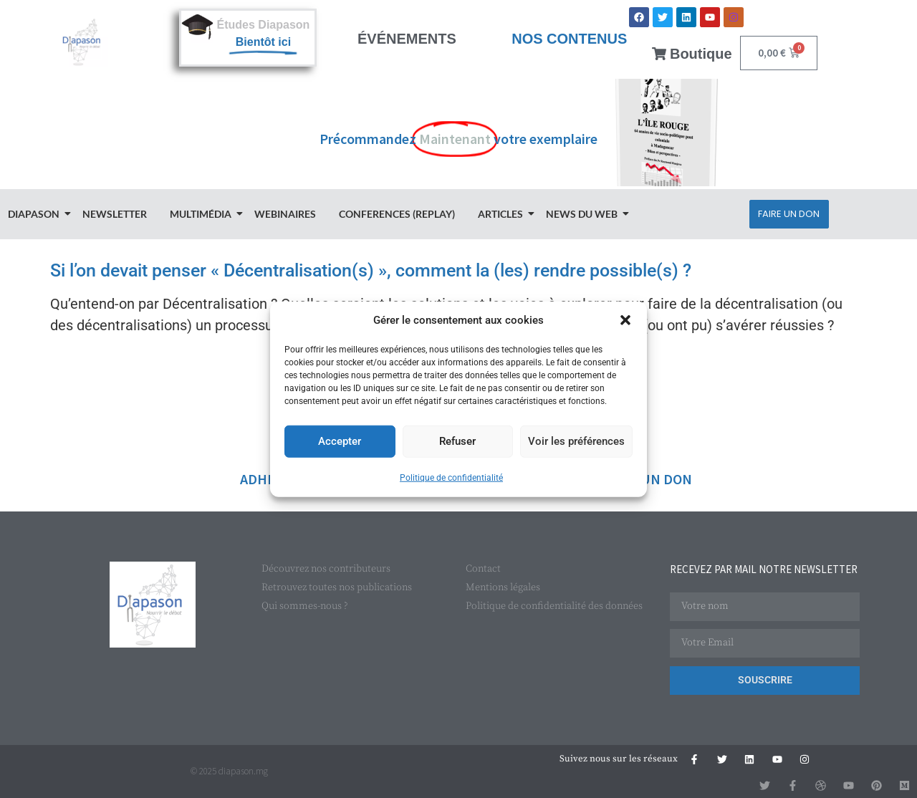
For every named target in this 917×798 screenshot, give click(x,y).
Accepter (339, 441)
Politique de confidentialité (451, 477)
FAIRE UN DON (647, 479)
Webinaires (285, 214)
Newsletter (114, 214)
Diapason (36, 214)
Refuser (457, 441)
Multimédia (203, 214)
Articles (502, 214)
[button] (625, 320)
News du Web (584, 214)
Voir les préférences (576, 441)
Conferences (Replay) (397, 214)
